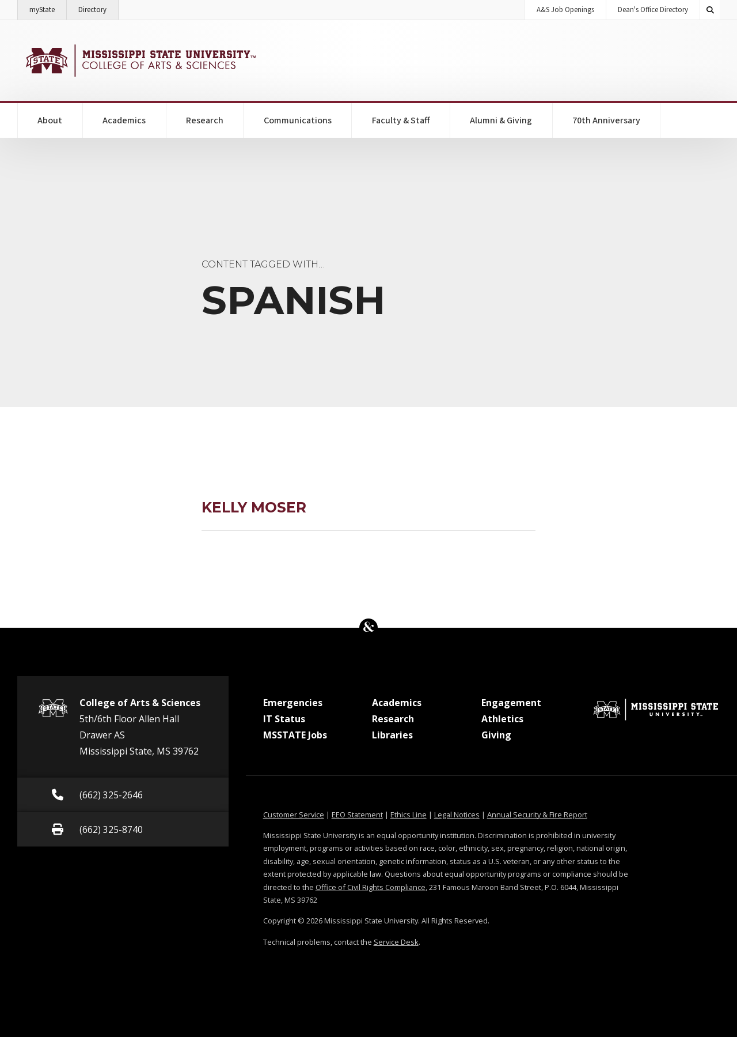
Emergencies (292, 702)
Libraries (392, 735)
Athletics (502, 718)
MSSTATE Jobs (295, 735)
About (49, 120)
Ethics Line (408, 814)
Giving (496, 735)
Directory (98, 7)
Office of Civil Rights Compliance (371, 887)
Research (204, 120)
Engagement (511, 702)
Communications (298, 120)
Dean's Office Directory (653, 10)
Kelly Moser (254, 507)
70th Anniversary (606, 120)
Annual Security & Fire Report (537, 814)
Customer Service (293, 814)
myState (48, 7)
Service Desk (396, 942)
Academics (124, 120)
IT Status (284, 718)
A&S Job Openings (565, 10)
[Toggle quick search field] (710, 10)
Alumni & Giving (501, 120)
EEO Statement (357, 814)
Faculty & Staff (401, 120)
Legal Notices (457, 814)
